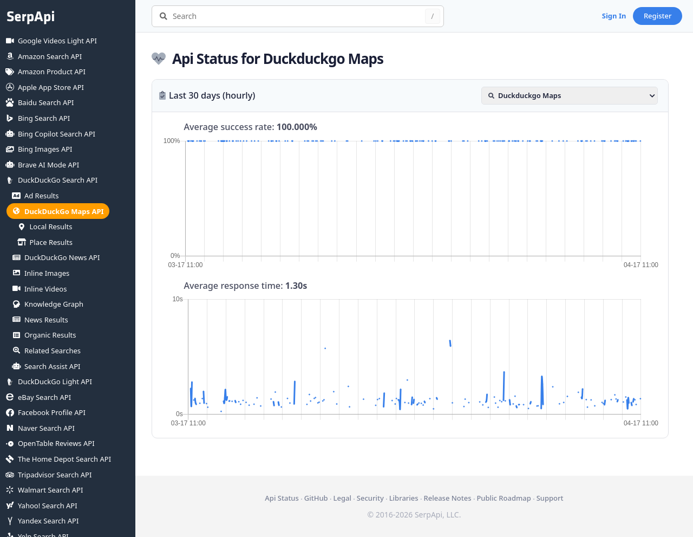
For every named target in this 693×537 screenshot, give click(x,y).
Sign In (614, 16)
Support (550, 498)
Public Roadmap (503, 498)
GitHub (316, 498)
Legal (342, 498)
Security (370, 498)
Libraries (404, 498)
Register (658, 16)
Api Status (281, 498)
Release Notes (448, 498)
